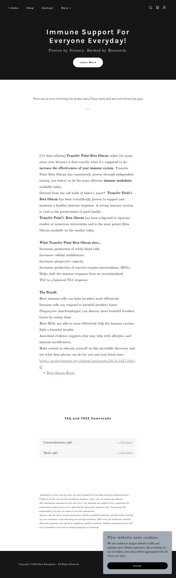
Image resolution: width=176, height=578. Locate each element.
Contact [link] (47, 8)
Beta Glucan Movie (61, 373)
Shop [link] (30, 8)
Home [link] (15, 8)
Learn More (88, 62)
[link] (157, 7)
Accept (137, 565)
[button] (65, 8)
